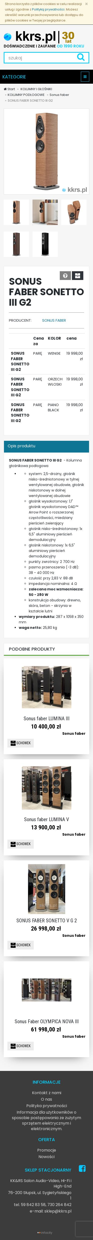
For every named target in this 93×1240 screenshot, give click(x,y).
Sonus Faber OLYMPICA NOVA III (47, 1021)
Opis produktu (21, 446)
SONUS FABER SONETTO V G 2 (46, 921)
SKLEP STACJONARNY (48, 1170)
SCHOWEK (21, 743)
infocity (46, 1233)
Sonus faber (59, 94)
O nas (46, 1099)
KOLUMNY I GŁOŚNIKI (36, 89)
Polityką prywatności (48, 9)
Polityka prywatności (46, 1106)
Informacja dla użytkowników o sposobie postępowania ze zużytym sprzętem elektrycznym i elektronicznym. (46, 1120)
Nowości (46, 1157)
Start (9, 89)
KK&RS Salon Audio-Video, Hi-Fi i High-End (40, 1183)
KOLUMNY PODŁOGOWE (26, 94)
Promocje (46, 1150)
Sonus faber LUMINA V (46, 819)
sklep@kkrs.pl (57, 1211)
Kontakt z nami (46, 1093)
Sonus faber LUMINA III (46, 719)
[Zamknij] (86, 3)
